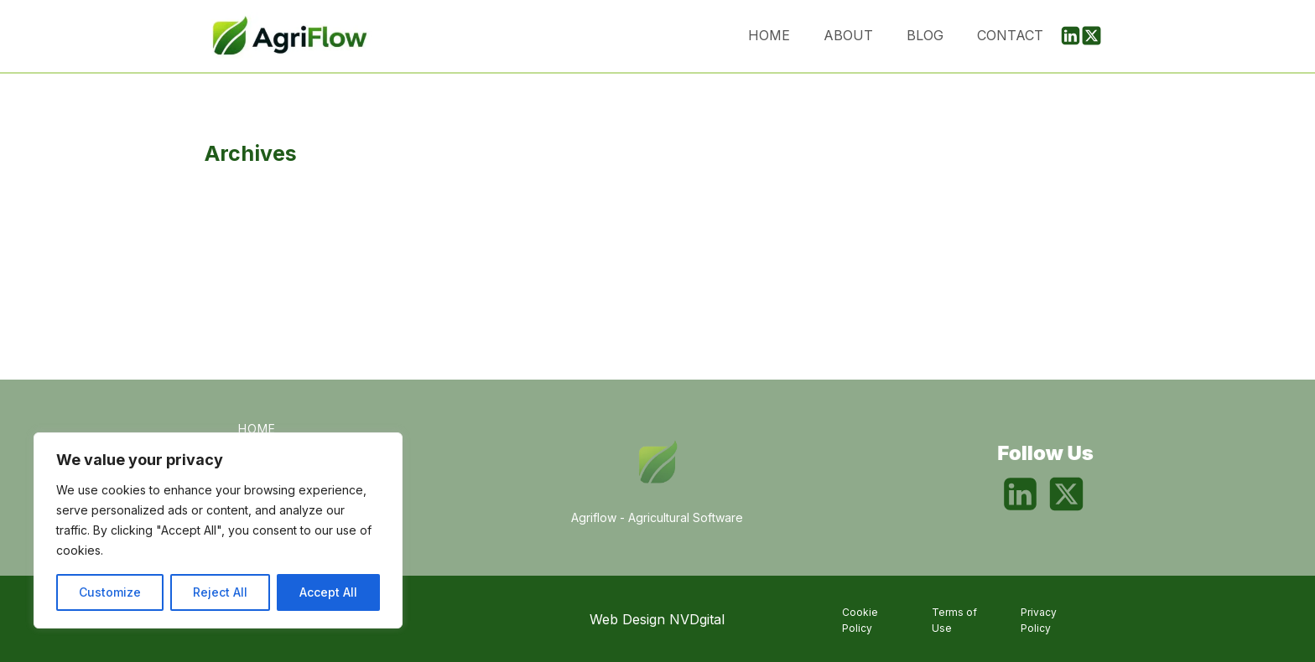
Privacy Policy (1039, 620)
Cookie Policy (860, 620)
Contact (1010, 35)
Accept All (328, 592)
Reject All (220, 592)
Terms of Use (954, 620)
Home (769, 35)
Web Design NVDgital (657, 619)
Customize (110, 592)
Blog (925, 35)
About (848, 35)
